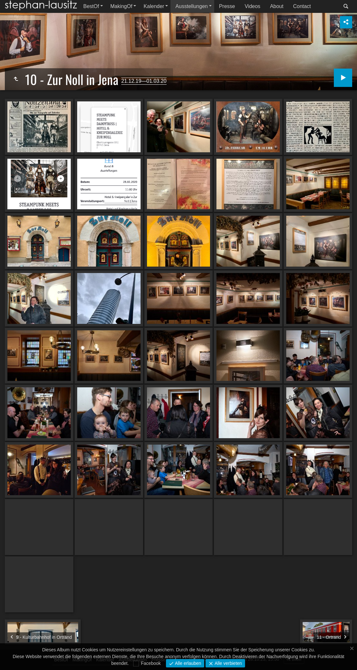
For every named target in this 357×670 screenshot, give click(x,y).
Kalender (153, 6)
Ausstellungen (191, 6)
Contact (302, 6)
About (276, 6)
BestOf (91, 6)
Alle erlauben (187, 663)
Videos (253, 6)
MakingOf (121, 6)
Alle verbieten (227, 663)
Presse (227, 6)
